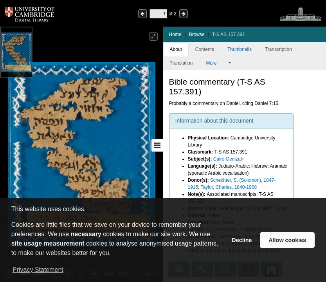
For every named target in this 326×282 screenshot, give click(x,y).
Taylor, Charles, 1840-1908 (229, 187)
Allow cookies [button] (287, 240)
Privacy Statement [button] (38, 269)
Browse (197, 34)
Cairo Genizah (228, 159)
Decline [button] (242, 240)
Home (175, 34)
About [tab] (176, 49)
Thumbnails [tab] (239, 49)
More (216, 63)
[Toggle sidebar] (157, 145)
